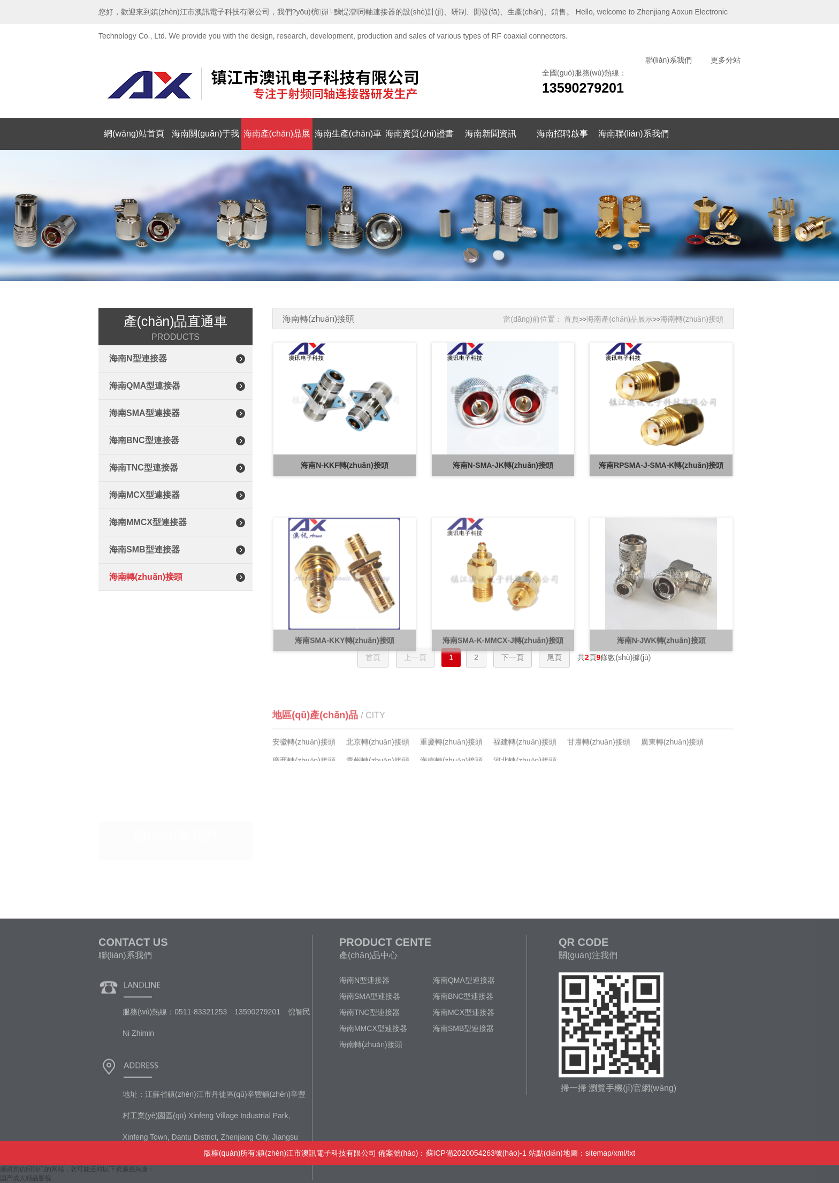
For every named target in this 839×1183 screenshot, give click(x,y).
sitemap (598, 1153)
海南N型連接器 (138, 358)
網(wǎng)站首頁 (134, 133)
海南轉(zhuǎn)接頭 (145, 576)
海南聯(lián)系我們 (633, 133)
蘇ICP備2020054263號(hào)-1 (476, 1153)
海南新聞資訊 (490, 133)
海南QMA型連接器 (144, 385)
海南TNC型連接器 (143, 467)
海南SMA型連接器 (144, 413)
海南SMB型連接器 (144, 549)
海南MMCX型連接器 (148, 522)
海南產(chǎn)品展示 (619, 319)
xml (620, 1153)
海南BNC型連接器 (144, 440)
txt (631, 1153)
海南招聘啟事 (562, 133)
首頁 (571, 319)
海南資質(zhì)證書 (419, 133)
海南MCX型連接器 (144, 494)
